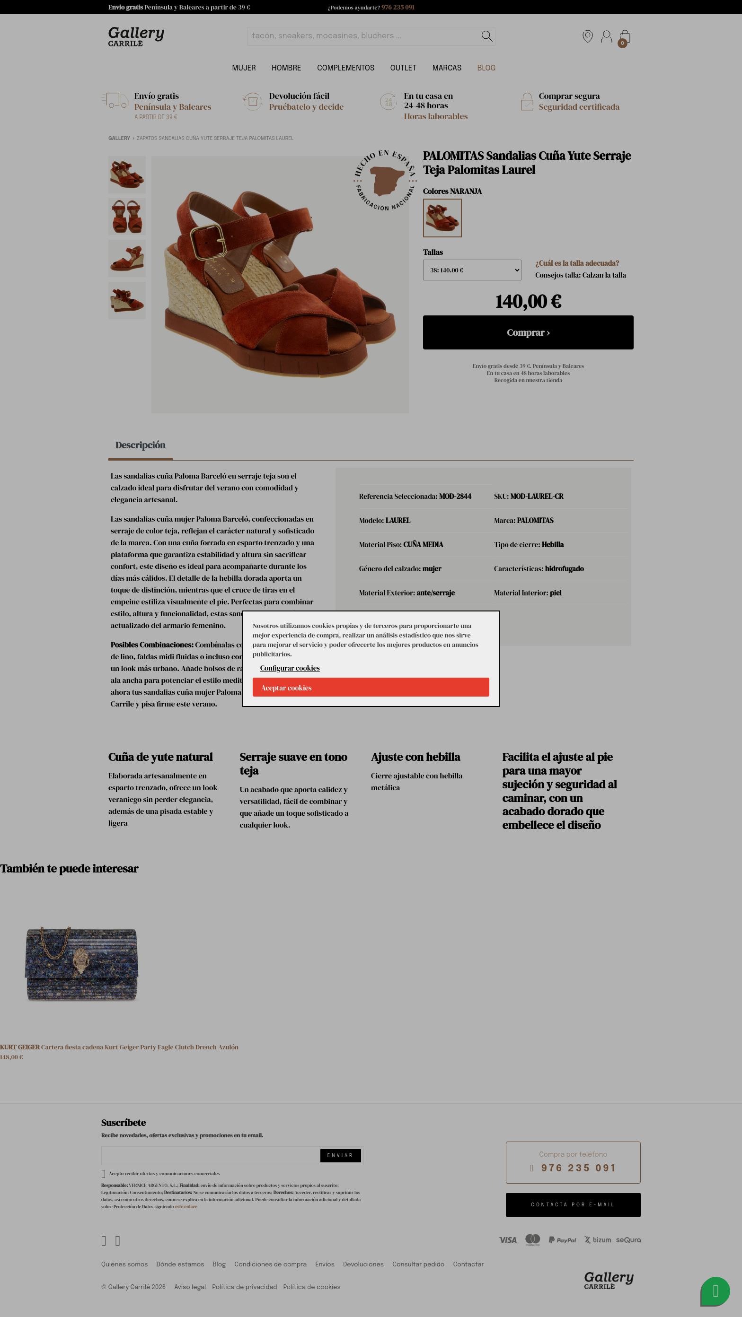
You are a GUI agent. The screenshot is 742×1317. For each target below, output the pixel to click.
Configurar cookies (290, 668)
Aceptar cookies (286, 688)
